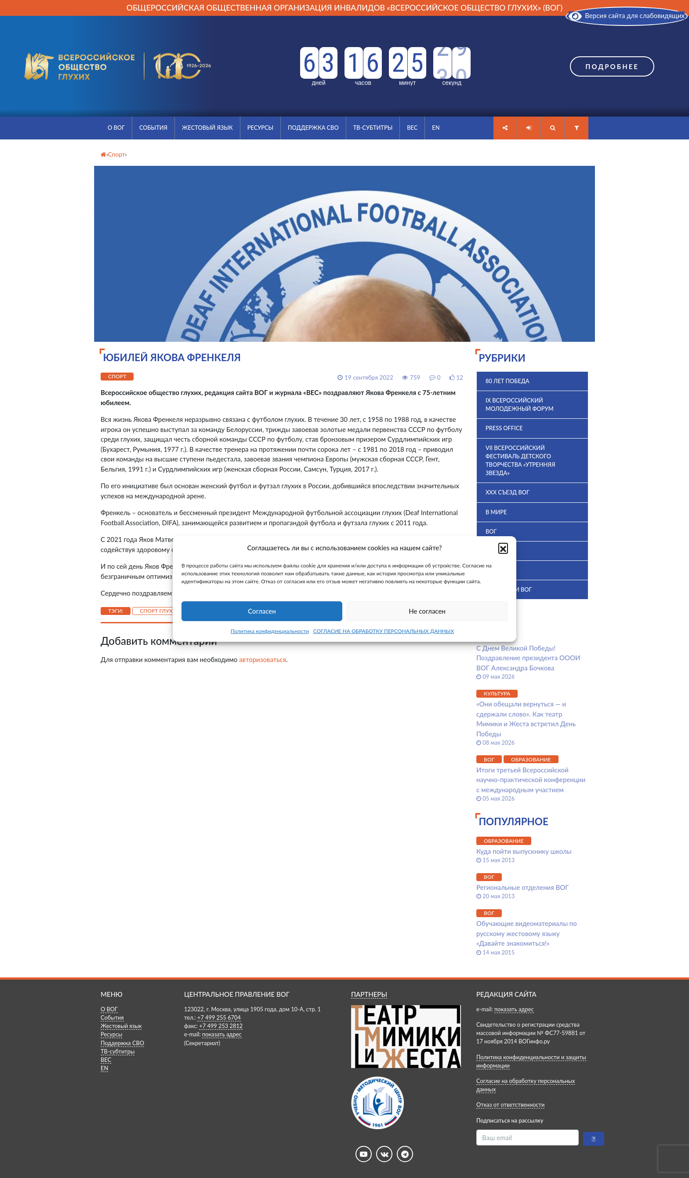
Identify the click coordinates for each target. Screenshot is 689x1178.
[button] (503, 547)
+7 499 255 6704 (219, 1017)
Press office (504, 428)
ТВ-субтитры (373, 127)
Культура (497, 693)
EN (435, 127)
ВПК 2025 (498, 550)
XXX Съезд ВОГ (507, 492)
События (153, 127)
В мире (496, 512)
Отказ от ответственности (510, 1104)
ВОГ (491, 531)
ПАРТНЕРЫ (369, 994)
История (499, 570)
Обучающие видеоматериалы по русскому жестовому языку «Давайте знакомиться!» (526, 933)
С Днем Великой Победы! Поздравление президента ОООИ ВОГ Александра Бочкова (528, 658)
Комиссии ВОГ (509, 589)
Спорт (117, 376)
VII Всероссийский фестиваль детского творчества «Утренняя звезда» (520, 460)
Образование (531, 759)
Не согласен (427, 611)
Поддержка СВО (313, 127)
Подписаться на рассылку (509, 1120)
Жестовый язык (207, 127)
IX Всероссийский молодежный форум (520, 404)
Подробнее (612, 66)
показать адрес (222, 1034)
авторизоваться (262, 659)
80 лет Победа (507, 380)
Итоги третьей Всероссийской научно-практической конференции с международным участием (530, 780)
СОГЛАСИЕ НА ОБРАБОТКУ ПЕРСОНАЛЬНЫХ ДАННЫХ (383, 631)
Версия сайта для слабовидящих (627, 15)
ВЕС (412, 127)
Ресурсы (260, 127)
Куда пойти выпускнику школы (524, 851)
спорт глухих (160, 610)
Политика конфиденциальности (270, 631)
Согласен (262, 611)
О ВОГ (116, 127)
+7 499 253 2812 (221, 1025)
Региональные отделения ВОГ (522, 887)
